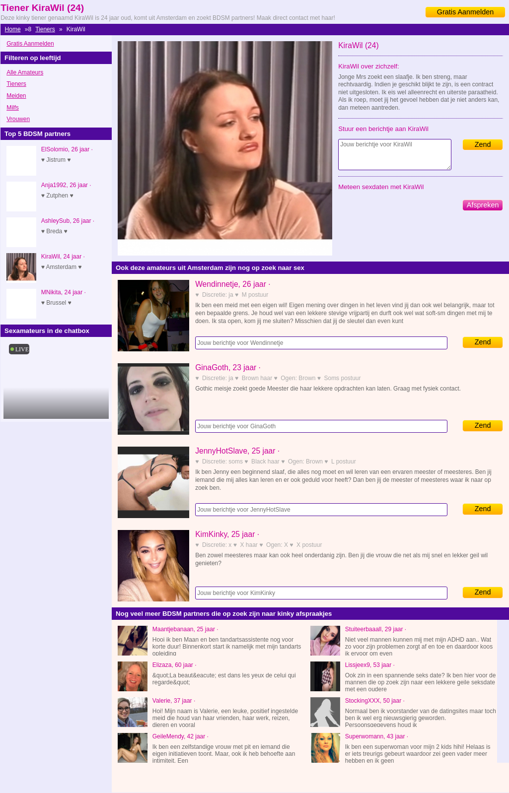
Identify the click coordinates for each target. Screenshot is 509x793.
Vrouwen (18, 119)
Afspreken (483, 205)
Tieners (45, 29)
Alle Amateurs (24, 72)
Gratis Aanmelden (465, 12)
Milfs (12, 107)
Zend (483, 144)
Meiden (16, 95)
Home (13, 29)
